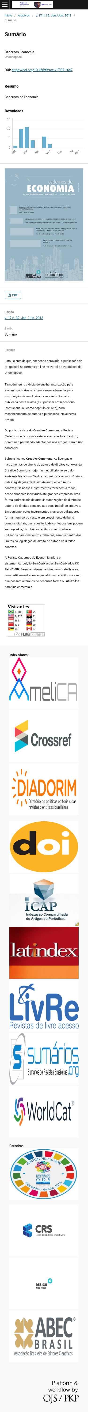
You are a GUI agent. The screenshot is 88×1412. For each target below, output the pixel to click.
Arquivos (24, 15)
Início (8, 15)
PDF (14, 295)
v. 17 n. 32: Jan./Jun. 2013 (54, 15)
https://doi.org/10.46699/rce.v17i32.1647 (42, 70)
